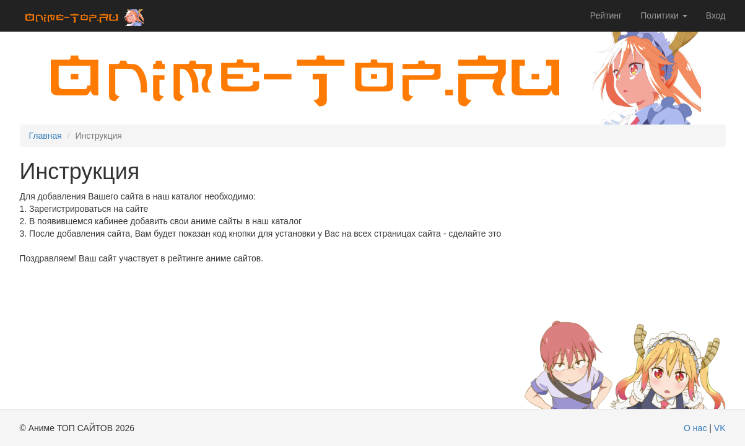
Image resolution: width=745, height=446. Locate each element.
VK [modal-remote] (720, 428)
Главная (45, 136)
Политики (663, 15)
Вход (716, 15)
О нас (695, 428)
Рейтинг (606, 15)
